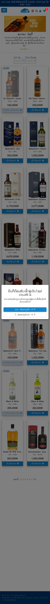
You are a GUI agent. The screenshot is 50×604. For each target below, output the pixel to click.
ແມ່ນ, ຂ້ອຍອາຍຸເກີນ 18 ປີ (25, 309)
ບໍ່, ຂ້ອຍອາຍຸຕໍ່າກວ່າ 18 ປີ (25, 314)
